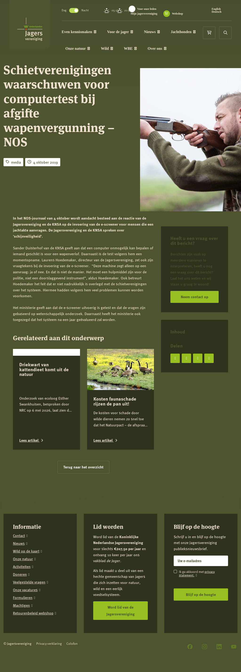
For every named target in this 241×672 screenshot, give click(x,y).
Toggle (76, 10)
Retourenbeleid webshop (33, 613)
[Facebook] (190, 646)
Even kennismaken (81, 32)
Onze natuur (80, 49)
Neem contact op (194, 296)
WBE (133, 49)
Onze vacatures (25, 590)
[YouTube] (233, 646)
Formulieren (22, 598)
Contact (19, 536)
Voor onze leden (149, 9)
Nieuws (155, 32)
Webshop (180, 13)
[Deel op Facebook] (175, 358)
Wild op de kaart (26, 551)
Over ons (160, 49)
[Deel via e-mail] (209, 358)
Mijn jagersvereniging (146, 13)
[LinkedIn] (219, 646)
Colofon (72, 643)
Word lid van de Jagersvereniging (120, 610)
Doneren (20, 574)
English (216, 9)
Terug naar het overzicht (83, 467)
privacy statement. (197, 573)
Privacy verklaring (49, 643)
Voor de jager (123, 32)
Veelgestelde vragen (29, 582)
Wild (110, 49)
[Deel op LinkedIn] (197, 358)
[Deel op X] (186, 358)
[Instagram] (204, 646)
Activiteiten (22, 567)
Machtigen (21, 605)
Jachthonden (186, 32)
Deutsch (217, 11)
